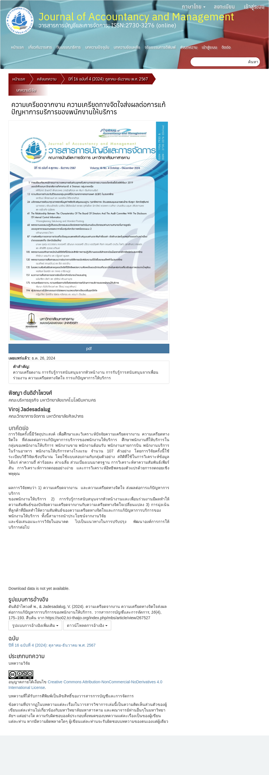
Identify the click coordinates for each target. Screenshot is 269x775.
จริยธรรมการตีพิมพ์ (160, 47)
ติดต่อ (226, 47)
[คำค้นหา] (218, 62)
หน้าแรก (17, 47)
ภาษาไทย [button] (193, 6)
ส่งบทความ (188, 47)
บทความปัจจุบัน (97, 47)
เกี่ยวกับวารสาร (40, 47)
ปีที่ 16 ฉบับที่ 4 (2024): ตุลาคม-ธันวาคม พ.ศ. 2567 (108, 79)
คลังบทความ (46, 79)
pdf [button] (88, 348)
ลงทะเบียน (224, 6)
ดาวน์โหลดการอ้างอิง (87, 625)
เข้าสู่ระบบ (254, 6)
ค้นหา (253, 62)
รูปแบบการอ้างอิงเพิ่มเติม (35, 625)
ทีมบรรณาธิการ (68, 47)
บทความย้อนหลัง (127, 47)
